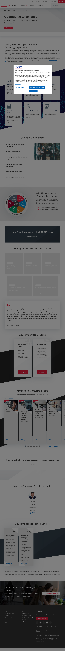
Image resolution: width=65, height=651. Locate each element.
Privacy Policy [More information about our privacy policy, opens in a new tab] (18, 84)
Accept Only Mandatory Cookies (37, 87)
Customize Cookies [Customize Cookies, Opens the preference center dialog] (19, 87)
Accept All (33, 90)
